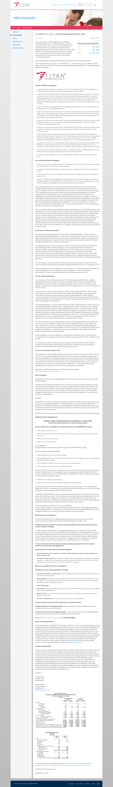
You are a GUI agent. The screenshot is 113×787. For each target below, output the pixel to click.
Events (15, 38)
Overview (16, 32)
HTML (97, 47)
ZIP (90, 53)
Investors (66, 5)
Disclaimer (87, 783)
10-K (79, 47)
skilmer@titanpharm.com (42, 690)
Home (13, 27)
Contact (73, 5)
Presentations (17, 41)
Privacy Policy (71, 783)
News (59, 5)
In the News (16, 45)
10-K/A (79, 50)
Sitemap (93, 783)
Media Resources (18, 48)
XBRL (79, 53)
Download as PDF (95, 38)
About (54, 5)
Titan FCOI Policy (79, 783)
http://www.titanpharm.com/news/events (47, 371)
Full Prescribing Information (50, 618)
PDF (93, 47)
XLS (93, 53)
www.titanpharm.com (75, 642)
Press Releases (27, 27)
